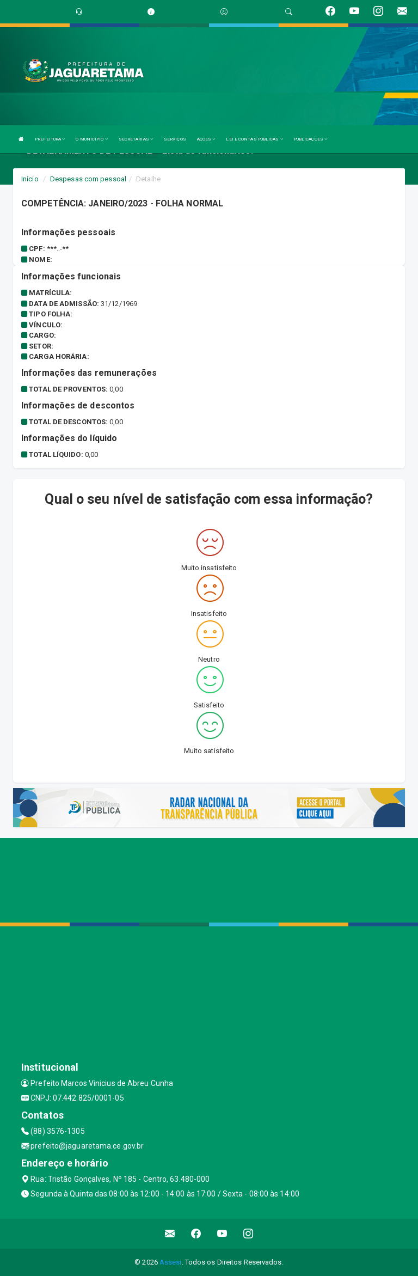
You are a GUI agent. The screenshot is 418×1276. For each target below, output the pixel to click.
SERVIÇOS (175, 139)
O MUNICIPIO (91, 139)
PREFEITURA (50, 139)
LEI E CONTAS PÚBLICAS (254, 139)
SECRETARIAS (136, 139)
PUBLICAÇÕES (310, 139)
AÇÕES (206, 139)
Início (30, 179)
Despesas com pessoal (88, 179)
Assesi (170, 1262)
